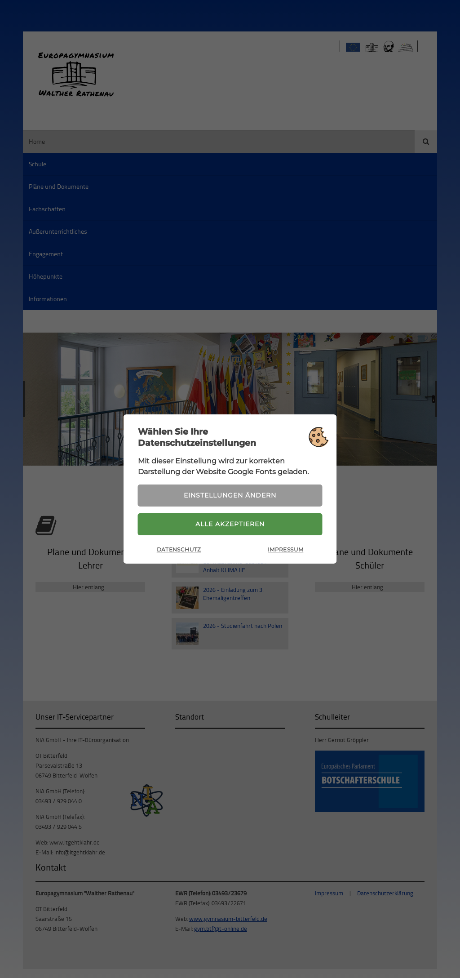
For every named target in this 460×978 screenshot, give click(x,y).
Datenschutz (179, 549)
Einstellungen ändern (230, 495)
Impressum (285, 549)
